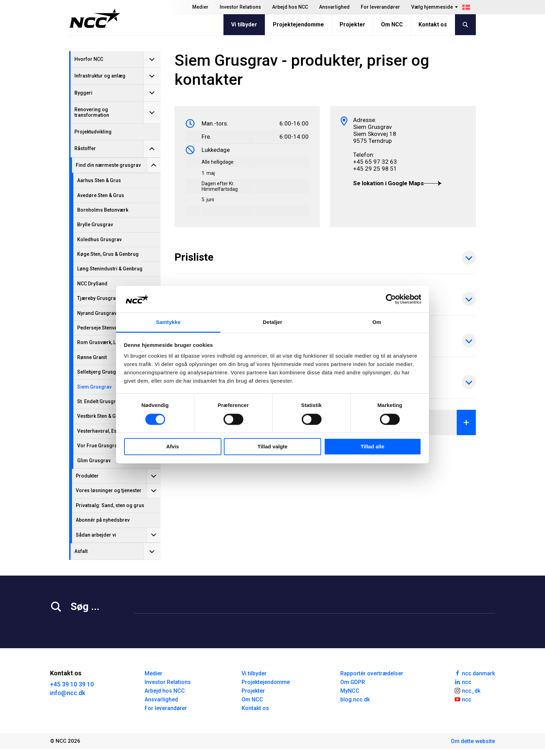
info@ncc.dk (67, 693)
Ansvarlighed (334, 7)
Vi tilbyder (244, 24)
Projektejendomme (298, 24)
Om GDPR (352, 682)
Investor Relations (240, 7)
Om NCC (392, 24)
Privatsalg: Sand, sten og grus (110, 505)
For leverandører (380, 7)
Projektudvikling (93, 132)
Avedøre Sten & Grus (100, 195)
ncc (462, 681)
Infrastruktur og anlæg (99, 76)
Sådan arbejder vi (96, 535)
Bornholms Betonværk (102, 210)
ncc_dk (467, 690)
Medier (200, 7)
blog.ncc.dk (355, 699)
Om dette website (473, 741)
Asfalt (81, 551)
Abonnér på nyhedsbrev (103, 520)
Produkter (87, 476)
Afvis (172, 447)
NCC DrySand (92, 283)
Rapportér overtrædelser (371, 673)
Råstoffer (85, 148)
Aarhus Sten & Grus (99, 180)
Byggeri (83, 93)
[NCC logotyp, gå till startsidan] (94, 18)
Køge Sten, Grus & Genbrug (108, 254)
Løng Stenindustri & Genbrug (110, 268)
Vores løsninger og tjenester (108, 490)
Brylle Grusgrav (95, 224)
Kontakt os (432, 24)
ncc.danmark (474, 673)
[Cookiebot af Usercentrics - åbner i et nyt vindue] (390, 299)
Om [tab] (376, 322)
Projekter (352, 24)
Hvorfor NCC (88, 59)
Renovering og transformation (91, 112)
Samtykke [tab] (168, 322)
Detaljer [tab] (272, 322)
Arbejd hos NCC (290, 7)
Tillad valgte (272, 447)
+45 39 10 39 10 (72, 684)
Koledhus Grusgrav (99, 239)
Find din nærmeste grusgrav (108, 165)
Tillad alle (372, 447)
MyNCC (349, 690)
